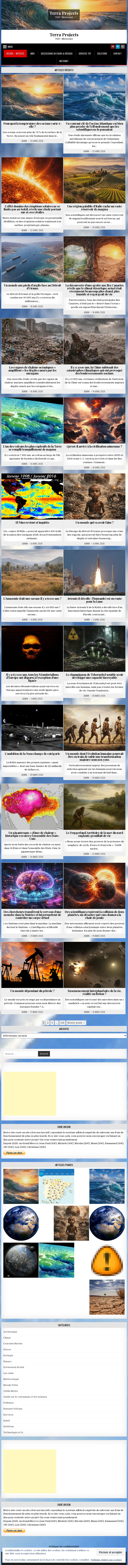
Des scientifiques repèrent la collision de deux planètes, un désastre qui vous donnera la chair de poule (94, 915)
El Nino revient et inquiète (32, 522)
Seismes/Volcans (12, 1408)
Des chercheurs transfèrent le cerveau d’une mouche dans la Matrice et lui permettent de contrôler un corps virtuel (32, 915)
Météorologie (11, 1379)
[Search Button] (123, 47)
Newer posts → (76, 1022)
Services (8, 1414)
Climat (7, 1337)
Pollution (8, 1402)
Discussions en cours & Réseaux (56, 53)
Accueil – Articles (15, 53)
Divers (7, 1349)
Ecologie (8, 1355)
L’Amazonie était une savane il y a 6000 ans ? (32, 598)
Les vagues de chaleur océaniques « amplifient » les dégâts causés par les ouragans (32, 370)
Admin (24, 141)
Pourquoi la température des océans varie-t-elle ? (32, 124)
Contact (117, 53)
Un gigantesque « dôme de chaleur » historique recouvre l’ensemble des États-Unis (32, 836)
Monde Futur (10, 1385)
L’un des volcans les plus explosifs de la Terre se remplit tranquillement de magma (32, 447)
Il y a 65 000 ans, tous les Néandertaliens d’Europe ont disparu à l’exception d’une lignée (32, 677)
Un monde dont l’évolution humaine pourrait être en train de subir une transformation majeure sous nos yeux (94, 756)
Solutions (102, 53)
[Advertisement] (29, 1094)
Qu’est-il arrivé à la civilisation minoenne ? (94, 446)
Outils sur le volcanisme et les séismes (25, 1396)
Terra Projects (64, 13)
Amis (32, 53)
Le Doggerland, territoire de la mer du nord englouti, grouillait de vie (94, 834)
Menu (10, 46)
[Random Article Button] (113, 47)
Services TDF (85, 53)
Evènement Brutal (13, 1367)
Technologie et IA (13, 1432)
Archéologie (10, 1331)
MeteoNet (64, 61)
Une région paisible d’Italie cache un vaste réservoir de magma (94, 207)
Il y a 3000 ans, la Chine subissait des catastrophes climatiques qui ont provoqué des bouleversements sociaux (94, 370)
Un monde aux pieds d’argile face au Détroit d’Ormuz (32, 286)
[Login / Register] (118, 47)
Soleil (6, 1420)
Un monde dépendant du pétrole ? (32, 991)
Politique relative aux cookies (106, 1560)
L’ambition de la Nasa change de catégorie (32, 754)
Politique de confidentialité (64, 1546)
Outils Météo (10, 1391)
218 (62, 1022)
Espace (7, 1361)
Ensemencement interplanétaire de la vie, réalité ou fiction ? (94, 992)
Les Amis (8, 1373)
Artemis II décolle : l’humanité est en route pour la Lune (94, 600)
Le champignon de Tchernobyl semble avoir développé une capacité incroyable (94, 676)
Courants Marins (12, 1343)
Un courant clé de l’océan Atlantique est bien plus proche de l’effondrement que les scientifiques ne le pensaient (94, 126)
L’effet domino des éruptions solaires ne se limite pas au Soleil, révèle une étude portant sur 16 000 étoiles (32, 209)
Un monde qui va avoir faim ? (94, 522)
